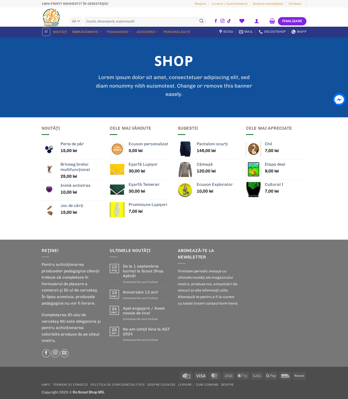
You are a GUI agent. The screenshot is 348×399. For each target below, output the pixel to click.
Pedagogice (119, 31)
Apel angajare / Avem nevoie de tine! (144, 310)
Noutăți (60, 32)
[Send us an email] (64, 353)
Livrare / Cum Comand (229, 4)
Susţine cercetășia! (268, 4)
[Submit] (201, 21)
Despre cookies (161, 384)
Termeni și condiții (70, 384)
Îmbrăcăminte (87, 31)
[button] (256, 20)
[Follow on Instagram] (222, 21)
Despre (200, 4)
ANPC (46, 384)
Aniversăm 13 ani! (140, 292)
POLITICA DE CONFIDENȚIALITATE (118, 384)
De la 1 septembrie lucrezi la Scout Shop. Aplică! (143, 271)
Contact (295, 4)
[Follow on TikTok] (229, 21)
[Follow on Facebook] (216, 21)
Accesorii (148, 31)
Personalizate (176, 32)
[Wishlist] (241, 20)
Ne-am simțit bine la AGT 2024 (146, 331)
